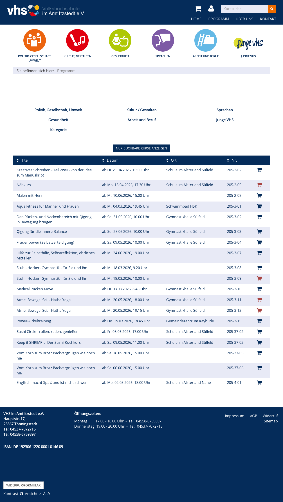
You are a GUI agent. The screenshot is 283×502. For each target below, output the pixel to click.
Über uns (244, 18)
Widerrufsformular (23, 485)
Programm (218, 18)
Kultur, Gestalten (77, 56)
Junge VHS (248, 56)
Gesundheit (120, 56)
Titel (23, 160)
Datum (110, 160)
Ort (171, 160)
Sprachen (162, 56)
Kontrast (13, 493)
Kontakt (268, 18)
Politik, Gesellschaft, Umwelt (34, 58)
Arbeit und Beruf (206, 56)
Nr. (232, 160)
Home (196, 18)
